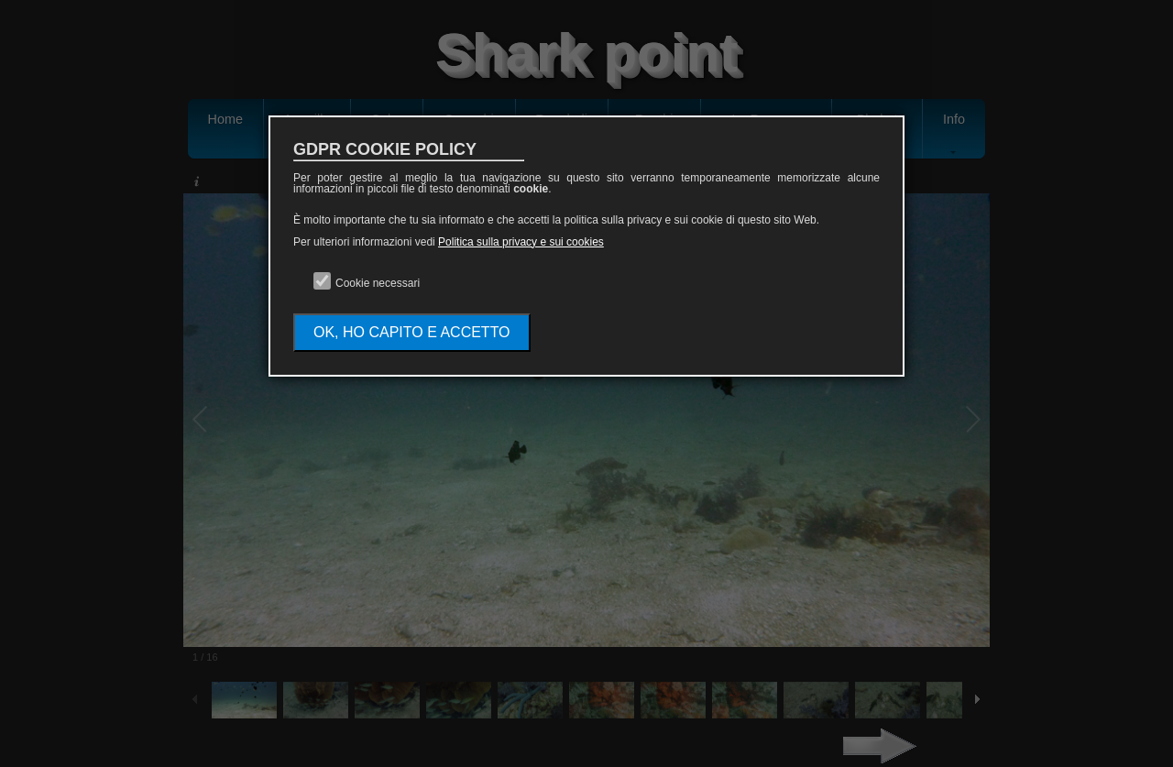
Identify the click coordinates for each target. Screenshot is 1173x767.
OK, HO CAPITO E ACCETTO (411, 332)
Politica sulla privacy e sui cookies (521, 242)
